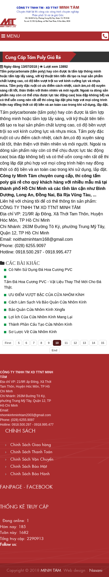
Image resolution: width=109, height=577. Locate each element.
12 (75, 342)
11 (66, 342)
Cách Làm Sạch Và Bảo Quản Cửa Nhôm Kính (47, 302)
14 (93, 342)
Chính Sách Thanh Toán (28, 451)
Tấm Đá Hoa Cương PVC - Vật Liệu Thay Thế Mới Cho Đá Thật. (52, 284)
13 (84, 342)
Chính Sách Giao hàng (28, 444)
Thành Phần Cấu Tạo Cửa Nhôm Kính (40, 324)
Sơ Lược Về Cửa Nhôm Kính (33, 332)
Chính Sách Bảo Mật (26, 466)
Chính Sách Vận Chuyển (29, 459)
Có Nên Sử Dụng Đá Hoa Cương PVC (40, 269)
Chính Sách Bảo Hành (27, 473)
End (54, 350)
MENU (10, 36)
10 (56, 342)
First (8, 342)
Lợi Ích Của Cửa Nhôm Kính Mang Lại (40, 317)
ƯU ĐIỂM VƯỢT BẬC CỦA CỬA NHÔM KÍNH (46, 295)
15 (102, 342)
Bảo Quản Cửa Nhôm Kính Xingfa (37, 309)
